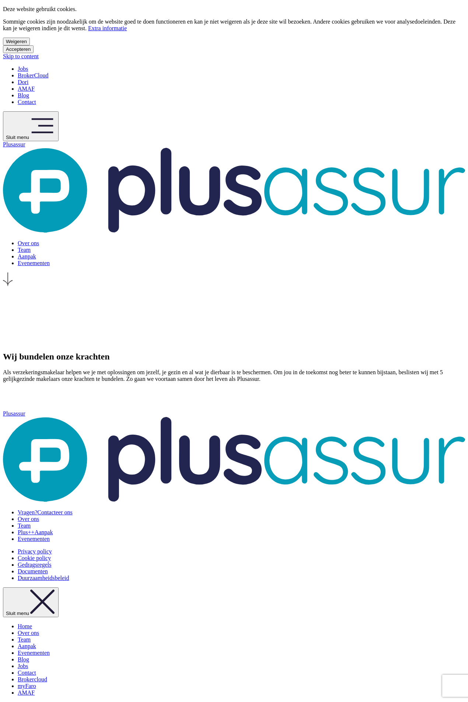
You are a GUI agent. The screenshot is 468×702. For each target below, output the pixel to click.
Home (25, 626)
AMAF (26, 89)
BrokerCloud (33, 75)
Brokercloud (32, 679)
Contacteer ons (45, 512)
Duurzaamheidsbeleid (43, 578)
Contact (27, 102)
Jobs (23, 69)
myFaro (27, 686)
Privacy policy (35, 551)
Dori (23, 82)
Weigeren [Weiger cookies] (16, 41)
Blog (23, 95)
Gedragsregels (35, 565)
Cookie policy (34, 558)
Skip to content (21, 56)
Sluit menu (31, 126)
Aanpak (35, 532)
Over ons (28, 519)
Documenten (33, 571)
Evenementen (34, 539)
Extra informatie (107, 28)
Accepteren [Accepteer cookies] (18, 49)
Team (24, 525)
